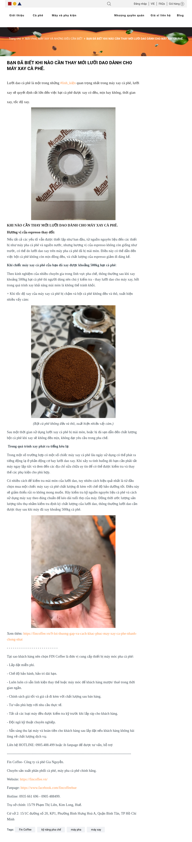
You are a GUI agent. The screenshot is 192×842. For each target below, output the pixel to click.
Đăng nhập (140, 3)
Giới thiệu (16, 15)
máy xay (96, 829)
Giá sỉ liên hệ (161, 15)
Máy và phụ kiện (64, 15)
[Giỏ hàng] (176, 3)
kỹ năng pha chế (51, 829)
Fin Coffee (25, 829)
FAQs (162, 3)
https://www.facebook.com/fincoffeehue (49, 788)
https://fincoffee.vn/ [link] (33, 779)
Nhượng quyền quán (129, 15)
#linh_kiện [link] (68, 83)
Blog (180, 15)
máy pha (76, 829)
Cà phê (38, 15)
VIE (153, 3)
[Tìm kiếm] (109, 4)
